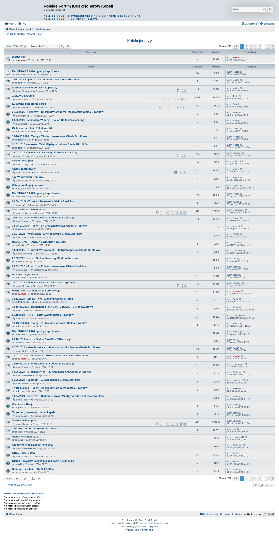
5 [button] (260, 46)
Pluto (235, 258)
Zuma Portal (144, 520)
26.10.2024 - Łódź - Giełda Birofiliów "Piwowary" (42, 339)
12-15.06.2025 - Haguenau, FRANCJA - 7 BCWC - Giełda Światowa (52, 306)
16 (177, 213)
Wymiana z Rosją (22, 404)
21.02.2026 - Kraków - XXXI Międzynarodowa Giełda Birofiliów (50, 144)
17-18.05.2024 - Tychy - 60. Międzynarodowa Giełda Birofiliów (50, 387)
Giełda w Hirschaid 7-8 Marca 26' (32, 128)
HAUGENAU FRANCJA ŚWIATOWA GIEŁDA (39, 241)
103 (179, 99)
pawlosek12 (238, 437)
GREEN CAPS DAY (23, 452)
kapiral (236, 177)
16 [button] (267, 46)
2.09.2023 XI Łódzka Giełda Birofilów (34, 428)
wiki (24, 205)
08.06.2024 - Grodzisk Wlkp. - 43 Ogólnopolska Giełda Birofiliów (51, 371)
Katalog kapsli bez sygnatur (115, 15)
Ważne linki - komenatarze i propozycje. (36, 290)
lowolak (26, 99)
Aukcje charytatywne (25, 274)
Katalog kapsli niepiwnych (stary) (70, 18)
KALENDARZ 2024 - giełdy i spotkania (35, 331)
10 (181, 107)
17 (181, 213)
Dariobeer (27, 91)
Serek (235, 299)
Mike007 (237, 388)
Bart (235, 104)
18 (185, 213)
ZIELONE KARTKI (23, 95)
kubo (24, 124)
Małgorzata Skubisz (27, 302)
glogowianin (238, 210)
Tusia (235, 96)
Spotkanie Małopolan (25, 420)
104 (184, 99)
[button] (235, 46)
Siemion (26, 424)
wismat (21, 60)
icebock (21, 140)
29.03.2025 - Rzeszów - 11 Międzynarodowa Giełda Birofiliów (49, 266)
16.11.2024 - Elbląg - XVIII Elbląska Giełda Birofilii (42, 298)
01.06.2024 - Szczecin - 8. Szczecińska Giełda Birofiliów (46, 379)
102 (174, 99)
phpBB (134, 523)
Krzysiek (26, 156)
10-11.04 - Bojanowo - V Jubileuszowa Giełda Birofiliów (46, 79)
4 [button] (255, 46)
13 (177, 424)
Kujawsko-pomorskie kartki (29, 103)
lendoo (21, 74)
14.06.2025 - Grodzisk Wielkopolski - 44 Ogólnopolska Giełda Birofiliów (56, 250)
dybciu (21, 188)
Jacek (235, 112)
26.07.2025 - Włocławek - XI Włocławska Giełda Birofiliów (47, 233)
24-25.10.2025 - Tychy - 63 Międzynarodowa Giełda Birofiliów (49, 225)
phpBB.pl (154, 527)
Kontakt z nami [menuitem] (209, 513)
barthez (26, 107)
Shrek (235, 421)
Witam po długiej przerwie (28, 185)
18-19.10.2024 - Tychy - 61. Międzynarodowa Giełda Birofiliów (50, 323)
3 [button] (251, 46)
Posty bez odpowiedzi (14, 34)
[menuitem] (22, 23)
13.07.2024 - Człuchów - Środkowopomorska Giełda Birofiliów (50, 355)
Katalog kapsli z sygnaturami (67, 15)
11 (185, 107)
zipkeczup (27, 213)
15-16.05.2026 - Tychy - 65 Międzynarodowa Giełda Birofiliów (49, 136)
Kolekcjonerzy (139, 41)
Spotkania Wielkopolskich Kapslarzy (34, 87)
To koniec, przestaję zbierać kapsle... (34, 412)
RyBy (235, 453)
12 (172, 424)
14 (168, 213)
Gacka (21, 131)
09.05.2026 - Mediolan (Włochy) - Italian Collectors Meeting (48, 120)
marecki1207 (239, 380)
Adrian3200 (27, 172)
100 (163, 99)
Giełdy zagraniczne (24, 168)
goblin (21, 407)
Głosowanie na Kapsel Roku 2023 (33, 444)
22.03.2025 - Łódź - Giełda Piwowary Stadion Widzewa (45, 258)
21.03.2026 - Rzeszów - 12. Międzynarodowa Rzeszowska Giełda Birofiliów (57, 111)
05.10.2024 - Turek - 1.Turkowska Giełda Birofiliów (43, 314)
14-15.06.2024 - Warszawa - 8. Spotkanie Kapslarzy (43, 363)
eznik (20, 440)
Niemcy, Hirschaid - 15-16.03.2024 (33, 469)
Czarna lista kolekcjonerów (28, 209)
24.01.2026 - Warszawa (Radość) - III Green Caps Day (44, 152)
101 (168, 99)
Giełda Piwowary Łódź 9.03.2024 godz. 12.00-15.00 (43, 460)
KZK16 (236, 202)
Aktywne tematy (34, 34)
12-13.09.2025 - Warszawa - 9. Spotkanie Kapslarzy (43, 217)
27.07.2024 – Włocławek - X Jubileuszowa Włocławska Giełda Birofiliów (56, 347)
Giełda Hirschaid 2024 (25, 436)
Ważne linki (19, 56)
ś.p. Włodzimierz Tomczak (28, 177)
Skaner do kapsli (22, 160)
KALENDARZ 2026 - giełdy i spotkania (35, 71)
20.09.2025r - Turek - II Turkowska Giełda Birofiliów (43, 201)
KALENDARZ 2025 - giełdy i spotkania (35, 193)
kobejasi (237, 161)
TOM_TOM (27, 164)
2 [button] (246, 46)
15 (172, 213)
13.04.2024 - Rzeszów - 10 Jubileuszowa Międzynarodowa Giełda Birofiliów (58, 396)
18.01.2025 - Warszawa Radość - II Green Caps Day (43, 282)
